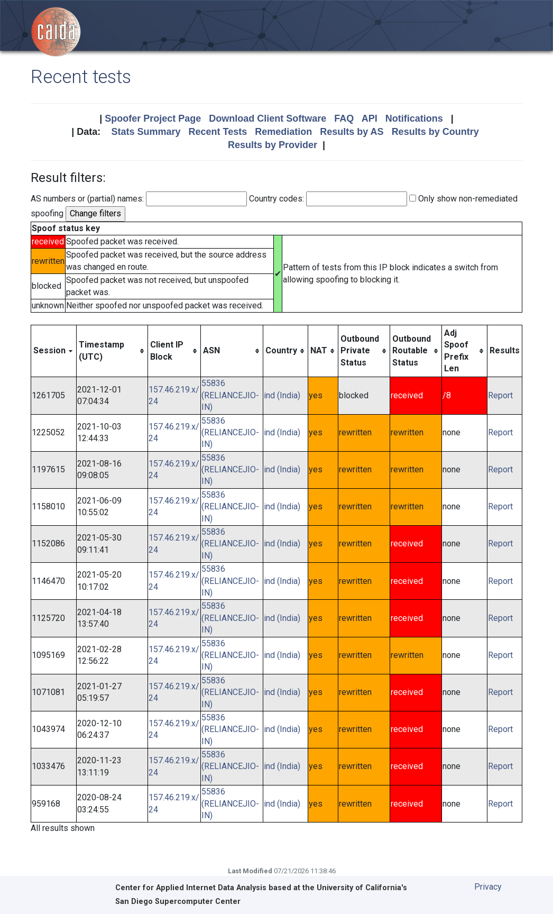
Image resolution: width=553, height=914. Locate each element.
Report (500, 395)
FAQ (344, 118)
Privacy (488, 887)
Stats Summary (145, 131)
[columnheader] (54, 351)
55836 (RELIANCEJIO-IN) (230, 395)
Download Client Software (267, 118)
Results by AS (351, 131)
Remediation (283, 131)
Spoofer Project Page (153, 118)
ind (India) (282, 395)
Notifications (414, 118)
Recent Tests (217, 131)
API (369, 118)
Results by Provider (272, 145)
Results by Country (435, 131)
